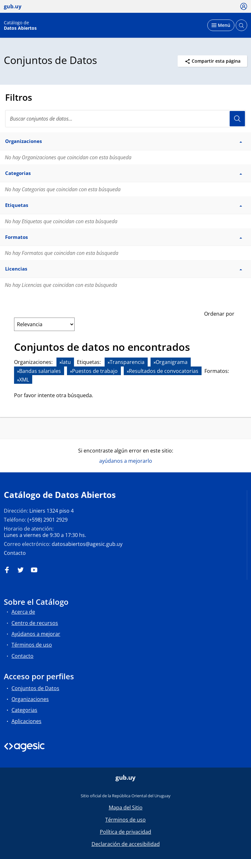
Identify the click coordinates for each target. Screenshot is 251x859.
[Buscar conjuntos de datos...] (125, 118)
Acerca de (23, 611)
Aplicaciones (26, 721)
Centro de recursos (34, 623)
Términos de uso (31, 644)
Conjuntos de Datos (35, 688)
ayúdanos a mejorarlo (125, 460)
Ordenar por (219, 313)
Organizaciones (30, 699)
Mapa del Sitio (126, 807)
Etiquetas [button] (123, 205)
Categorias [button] (123, 173)
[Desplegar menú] (220, 25)
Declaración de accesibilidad (126, 843)
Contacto (15, 552)
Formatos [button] (123, 237)
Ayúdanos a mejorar (35, 633)
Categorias (24, 709)
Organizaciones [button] (123, 141)
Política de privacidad (125, 831)
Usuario (237, 118)
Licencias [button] (123, 268)
